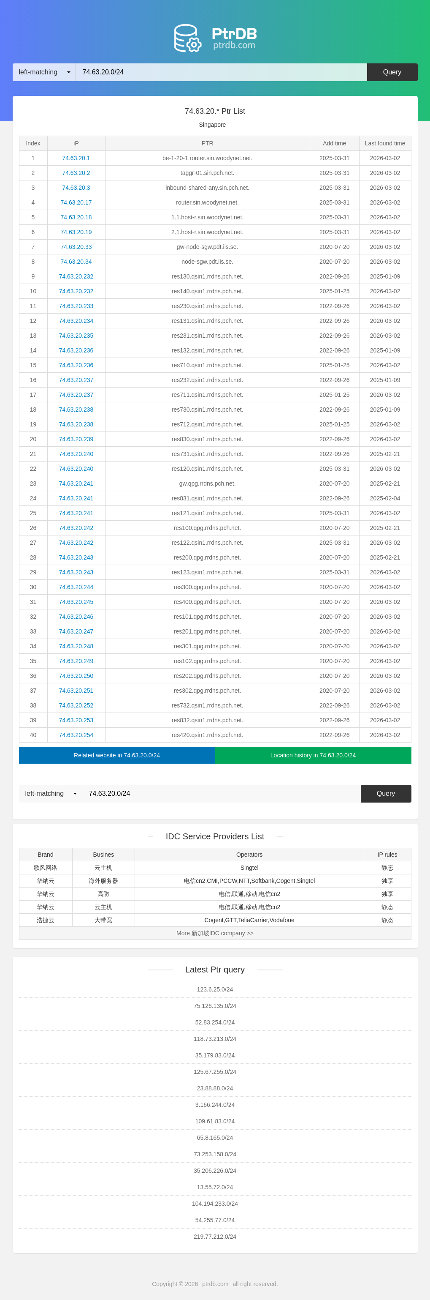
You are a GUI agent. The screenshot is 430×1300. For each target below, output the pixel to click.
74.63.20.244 (76, 587)
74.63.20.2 (76, 172)
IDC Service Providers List (215, 836)
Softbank (262, 880)
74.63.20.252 (76, 705)
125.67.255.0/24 (215, 1071)
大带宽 (103, 920)
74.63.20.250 (76, 675)
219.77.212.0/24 (215, 1236)
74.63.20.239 (76, 439)
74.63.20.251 (76, 690)
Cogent (285, 880)
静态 (387, 867)
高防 (103, 893)
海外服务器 (103, 880)
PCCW (228, 880)
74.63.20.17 (76, 202)
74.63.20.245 (76, 601)
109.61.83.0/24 (215, 1121)
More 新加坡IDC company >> (215, 933)
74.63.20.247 (76, 631)
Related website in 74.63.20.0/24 (117, 755)
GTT (230, 920)
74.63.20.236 (76, 350)
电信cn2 (195, 880)
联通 (238, 893)
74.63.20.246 (76, 616)
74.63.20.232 (76, 276)
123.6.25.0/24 (215, 989)
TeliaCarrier (253, 920)
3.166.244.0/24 (215, 1104)
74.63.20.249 (76, 661)
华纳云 (45, 880)
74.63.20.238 (76, 409)
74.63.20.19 (76, 232)
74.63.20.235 (76, 335)
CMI (212, 880)
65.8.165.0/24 (215, 1137)
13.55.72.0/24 (215, 1187)
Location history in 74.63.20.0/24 (313, 755)
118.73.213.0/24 (215, 1038)
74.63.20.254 (76, 735)
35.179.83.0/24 (215, 1055)
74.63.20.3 (76, 187)
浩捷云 (45, 920)
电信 (224, 893)
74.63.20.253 (76, 720)
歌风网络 (45, 867)
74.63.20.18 (76, 217)
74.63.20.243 (76, 557)
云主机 (103, 867)
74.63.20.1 (76, 158)
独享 (387, 880)
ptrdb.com (215, 1284)
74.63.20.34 (76, 261)
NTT (244, 880)
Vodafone (282, 920)
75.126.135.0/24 (215, 1005)
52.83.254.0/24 (215, 1022)
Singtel (250, 867)
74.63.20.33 (76, 246)
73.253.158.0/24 (215, 1154)
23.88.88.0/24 (215, 1088)
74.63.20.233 (76, 306)
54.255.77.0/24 (215, 1220)
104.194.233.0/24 (215, 1203)
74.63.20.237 (76, 380)
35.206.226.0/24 (215, 1170)
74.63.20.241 (76, 483)
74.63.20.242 (76, 527)
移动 (251, 893)
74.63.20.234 (76, 320)
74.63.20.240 (76, 454)
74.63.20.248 (76, 646)
